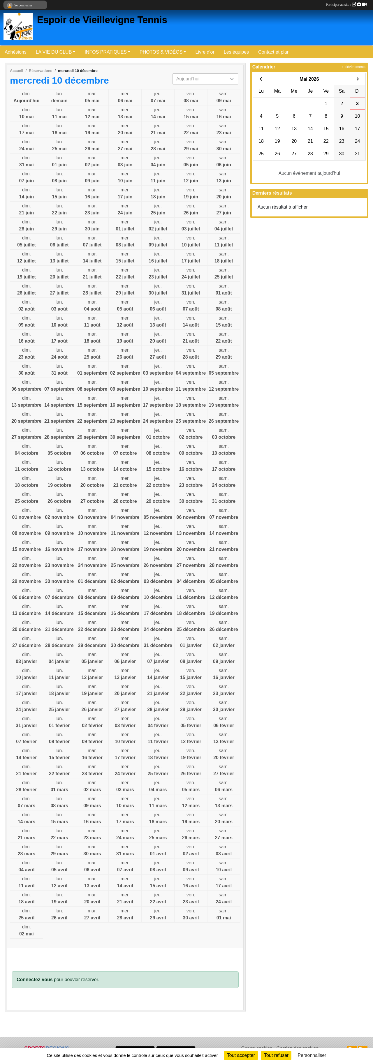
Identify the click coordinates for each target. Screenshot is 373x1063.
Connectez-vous (35, 979)
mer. (125, 97)
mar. (92, 97)
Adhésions (16, 52)
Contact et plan (274, 52)
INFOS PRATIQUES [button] (106, 52)
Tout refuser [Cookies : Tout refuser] (276, 1055)
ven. (190, 97)
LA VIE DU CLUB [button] (54, 52)
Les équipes (236, 52)
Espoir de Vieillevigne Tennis (102, 20)
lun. (59, 97)
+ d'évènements (353, 66)
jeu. (157, 97)
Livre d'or (204, 52)
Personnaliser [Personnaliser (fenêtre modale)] (312, 1055)
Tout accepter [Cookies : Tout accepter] (241, 1055)
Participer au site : (346, 5)
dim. (26, 97)
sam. (223, 97)
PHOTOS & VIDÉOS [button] (161, 52)
